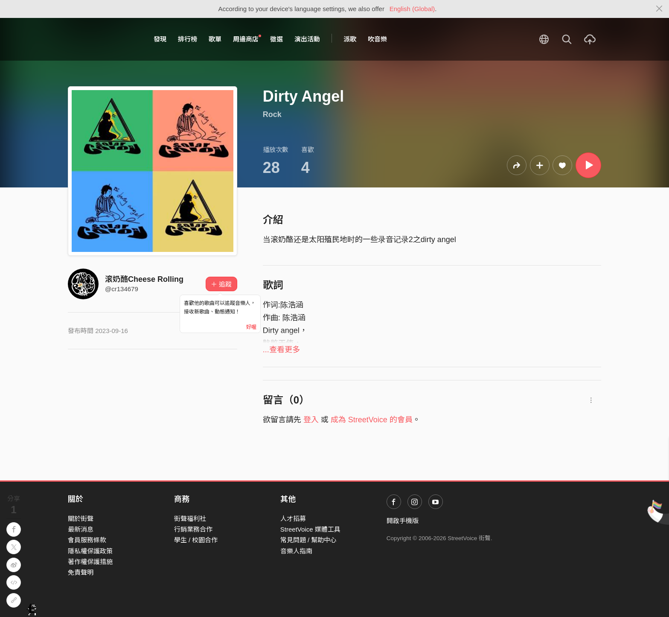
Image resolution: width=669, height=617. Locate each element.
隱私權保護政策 (90, 551)
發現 (160, 39)
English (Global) (412, 8)
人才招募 (293, 518)
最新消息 (80, 529)
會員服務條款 (87, 540)
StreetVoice (103, 39)
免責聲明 (80, 572)
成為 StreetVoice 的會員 (372, 419)
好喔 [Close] (251, 327)
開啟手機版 (403, 520)
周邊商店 (247, 39)
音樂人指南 (296, 551)
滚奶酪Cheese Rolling (144, 279)
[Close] (659, 9)
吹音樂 (377, 39)
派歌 (349, 39)
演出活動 (307, 39)
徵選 (276, 39)
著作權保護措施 (90, 561)
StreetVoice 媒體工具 (310, 529)
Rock (272, 114)
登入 (311, 419)
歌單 (215, 39)
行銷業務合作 (193, 529)
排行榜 (187, 39)
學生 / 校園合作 (196, 540)
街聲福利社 (190, 518)
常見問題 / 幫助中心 (308, 540)
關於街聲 (80, 518)
